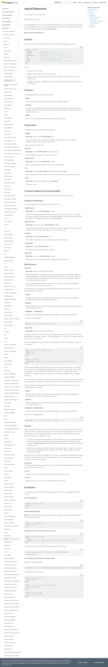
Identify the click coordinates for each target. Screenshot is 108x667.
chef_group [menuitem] (7, 173)
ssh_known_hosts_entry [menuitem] (11, 526)
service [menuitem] (6, 513)
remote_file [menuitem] (7, 448)
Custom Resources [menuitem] (10, 89)
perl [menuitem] (5, 416)
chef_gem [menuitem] (7, 169)
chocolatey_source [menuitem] (10, 212)
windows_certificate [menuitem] (10, 568)
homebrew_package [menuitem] (10, 293)
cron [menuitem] (5, 218)
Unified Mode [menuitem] (8, 73)
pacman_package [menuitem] (9, 409)
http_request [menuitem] (8, 305)
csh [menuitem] (5, 228)
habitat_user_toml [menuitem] (9, 286)
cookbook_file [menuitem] (8, 215)
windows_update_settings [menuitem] (12, 652)
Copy (81, 47)
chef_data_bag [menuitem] (8, 160)
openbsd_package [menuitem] (10, 373)
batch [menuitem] (6, 114)
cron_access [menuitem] (8, 221)
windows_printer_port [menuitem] (11, 629)
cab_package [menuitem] (8, 127)
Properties (92, 15)
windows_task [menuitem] (8, 645)
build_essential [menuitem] (8, 124)
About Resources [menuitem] (9, 70)
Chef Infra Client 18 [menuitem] (9, 34)
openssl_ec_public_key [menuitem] (11, 383)
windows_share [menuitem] (9, 639)
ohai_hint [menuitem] (7, 370)
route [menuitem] (6, 467)
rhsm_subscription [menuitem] (9, 464)
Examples (92, 27)
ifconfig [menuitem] (6, 309)
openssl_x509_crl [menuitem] (9, 396)
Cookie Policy (22, 663)
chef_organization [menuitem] (9, 182)
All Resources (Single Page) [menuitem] (10, 85)
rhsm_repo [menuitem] (7, 461)
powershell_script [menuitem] (9, 432)
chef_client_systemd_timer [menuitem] (12, 150)
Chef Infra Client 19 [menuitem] (9, 31)
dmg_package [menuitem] (8, 234)
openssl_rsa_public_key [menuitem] (11, 390)
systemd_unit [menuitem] (8, 542)
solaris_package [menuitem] (9, 522)
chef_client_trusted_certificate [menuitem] (12, 153)
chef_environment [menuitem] (9, 166)
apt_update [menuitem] (7, 105)
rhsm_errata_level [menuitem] (9, 454)
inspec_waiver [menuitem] (8, 315)
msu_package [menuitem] (8, 361)
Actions (91, 13)
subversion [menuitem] (7, 529)
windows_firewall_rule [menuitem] (11, 610)
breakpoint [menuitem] (7, 121)
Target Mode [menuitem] (8, 76)
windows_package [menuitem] (10, 616)
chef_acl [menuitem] (6, 131)
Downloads (102, 2)
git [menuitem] (5, 263)
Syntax (91, 11)
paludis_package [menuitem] (9, 412)
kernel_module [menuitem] (8, 325)
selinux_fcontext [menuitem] (9, 487)
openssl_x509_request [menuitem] (11, 399)
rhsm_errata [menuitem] (7, 451)
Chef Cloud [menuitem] (6, 18)
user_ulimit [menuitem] (7, 555)
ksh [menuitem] (5, 328)
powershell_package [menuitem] (10, 425)
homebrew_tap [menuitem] (8, 296)
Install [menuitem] (5, 41)
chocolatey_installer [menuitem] (10, 205)
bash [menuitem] (5, 111)
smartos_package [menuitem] (9, 516)
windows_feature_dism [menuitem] (11, 600)
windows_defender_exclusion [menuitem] (12, 574)
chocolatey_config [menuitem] (10, 199)
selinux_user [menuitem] (8, 509)
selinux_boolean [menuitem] (9, 484)
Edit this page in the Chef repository (34, 14)
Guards (93, 25)
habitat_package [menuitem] (9, 276)
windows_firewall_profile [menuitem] (11, 607)
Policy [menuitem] (5, 47)
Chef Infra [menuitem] (5, 28)
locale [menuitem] (6, 338)
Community (87, 2)
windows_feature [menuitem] (9, 597)
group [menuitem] (6, 267)
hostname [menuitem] (7, 302)
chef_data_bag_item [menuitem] (10, 163)
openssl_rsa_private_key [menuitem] (11, 386)
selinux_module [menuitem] (9, 497)
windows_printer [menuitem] (9, 626)
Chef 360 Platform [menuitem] (8, 12)
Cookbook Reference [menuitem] (10, 60)
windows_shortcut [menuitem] (9, 642)
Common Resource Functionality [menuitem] (10, 80)
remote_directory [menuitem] (9, 445)
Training (94, 2)
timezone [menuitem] (7, 548)
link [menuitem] (5, 335)
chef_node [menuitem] (7, 179)
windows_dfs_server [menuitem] (10, 584)
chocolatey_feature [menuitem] (10, 202)
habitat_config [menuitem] (8, 270)
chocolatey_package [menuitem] (10, 208)
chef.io (75, 2)
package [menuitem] (7, 406)
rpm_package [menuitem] (8, 471)
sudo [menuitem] (5, 532)
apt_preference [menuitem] (9, 98)
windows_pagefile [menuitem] (9, 620)
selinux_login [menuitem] (8, 493)
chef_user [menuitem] (7, 192)
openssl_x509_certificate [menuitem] (12, 393)
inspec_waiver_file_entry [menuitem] (11, 318)
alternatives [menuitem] (8, 92)
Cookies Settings (99, 662)
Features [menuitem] (6, 44)
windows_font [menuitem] (8, 613)
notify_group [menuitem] (8, 364)
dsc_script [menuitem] (7, 247)
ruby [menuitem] (5, 474)
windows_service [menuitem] (9, 636)
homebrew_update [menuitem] (10, 299)
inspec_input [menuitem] (8, 312)
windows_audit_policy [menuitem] (11, 561)
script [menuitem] (6, 480)
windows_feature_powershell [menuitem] (12, 603)
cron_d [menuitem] (6, 225)
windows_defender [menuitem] (10, 571)
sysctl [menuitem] (6, 539)
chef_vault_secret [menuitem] (9, 195)
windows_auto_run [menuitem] (10, 565)
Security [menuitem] (6, 54)
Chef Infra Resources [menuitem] (10, 67)
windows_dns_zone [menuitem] (10, 590)
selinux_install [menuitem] (8, 490)
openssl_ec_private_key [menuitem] (11, 380)
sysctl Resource (92, 9)
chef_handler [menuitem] (8, 176)
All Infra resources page (31, 19)
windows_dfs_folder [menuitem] (10, 577)
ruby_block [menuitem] (7, 477)
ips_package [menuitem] (8, 322)
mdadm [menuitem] (6, 354)
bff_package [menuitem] (8, 118)
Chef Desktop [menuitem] (6, 21)
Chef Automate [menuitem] (7, 15)
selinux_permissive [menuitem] (10, 500)
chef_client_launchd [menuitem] (10, 144)
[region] (54, 662)
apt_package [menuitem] (8, 95)
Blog (80, 2)
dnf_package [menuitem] (8, 237)
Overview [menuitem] (5, 8)
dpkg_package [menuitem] (8, 241)
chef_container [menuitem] (9, 157)
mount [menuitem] (6, 357)
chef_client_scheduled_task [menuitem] (12, 147)
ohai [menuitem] (5, 367)
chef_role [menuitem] (7, 186)
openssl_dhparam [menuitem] (9, 377)
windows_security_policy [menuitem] (11, 633)
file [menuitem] (5, 254)
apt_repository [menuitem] (8, 102)
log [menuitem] (5, 341)
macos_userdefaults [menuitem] (10, 344)
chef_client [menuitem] (7, 134)
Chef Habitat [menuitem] (6, 25)
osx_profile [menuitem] (7, 403)
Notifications (95, 23)
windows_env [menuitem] (8, 594)
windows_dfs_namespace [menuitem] (12, 581)
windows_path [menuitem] (8, 623)
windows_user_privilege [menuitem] (11, 655)
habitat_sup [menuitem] (7, 283)
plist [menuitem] (5, 419)
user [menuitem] (5, 552)
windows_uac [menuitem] (8, 649)
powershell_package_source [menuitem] (12, 429)
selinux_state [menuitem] (8, 506)
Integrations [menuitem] (7, 51)
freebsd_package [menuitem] (9, 257)
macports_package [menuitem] (10, 351)
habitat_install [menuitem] (8, 273)
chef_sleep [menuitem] (7, 189)
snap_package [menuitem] (8, 519)
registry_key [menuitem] (8, 441)
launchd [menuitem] (6, 331)
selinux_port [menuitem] (8, 503)
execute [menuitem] (7, 250)
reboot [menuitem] (6, 438)
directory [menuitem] (7, 231)
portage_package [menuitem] (9, 422)
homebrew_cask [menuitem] (9, 289)
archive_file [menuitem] (7, 108)
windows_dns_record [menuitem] (10, 587)
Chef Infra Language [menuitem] (10, 64)
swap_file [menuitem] (7, 535)
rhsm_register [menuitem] (8, 458)
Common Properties (97, 21)
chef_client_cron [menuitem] (9, 140)
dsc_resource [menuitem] (8, 244)
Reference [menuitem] (7, 57)
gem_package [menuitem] (8, 260)
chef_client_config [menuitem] (10, 137)
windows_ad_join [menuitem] (9, 558)
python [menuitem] (6, 435)
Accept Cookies (82, 662)
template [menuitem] (7, 545)
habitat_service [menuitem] (9, 280)
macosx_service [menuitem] (9, 348)
